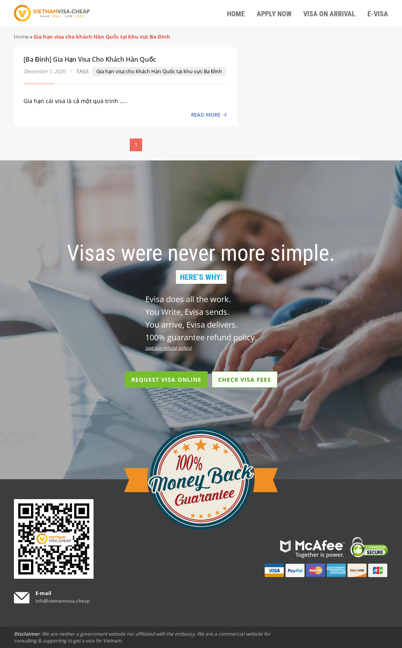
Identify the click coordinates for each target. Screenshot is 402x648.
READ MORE (206, 114)
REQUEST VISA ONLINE (166, 379)
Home (21, 36)
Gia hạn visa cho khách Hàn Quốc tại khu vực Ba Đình (159, 71)
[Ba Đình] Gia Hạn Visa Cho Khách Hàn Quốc (89, 59)
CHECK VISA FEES (244, 379)
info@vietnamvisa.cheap (62, 600)
